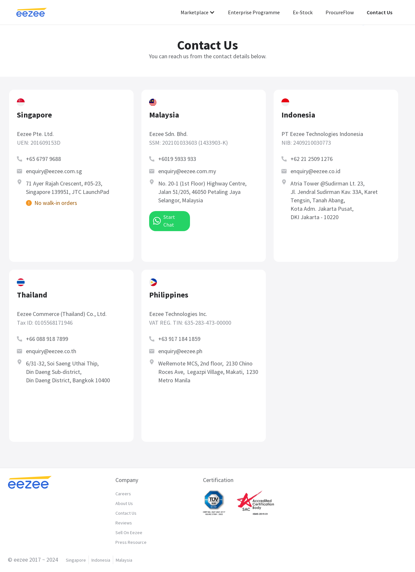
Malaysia (124, 560)
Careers (123, 494)
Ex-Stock (303, 12)
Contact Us (379, 12)
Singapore (76, 560)
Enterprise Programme (254, 12)
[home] (38, 12)
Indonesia (100, 560)
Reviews (123, 523)
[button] (197, 12)
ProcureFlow (340, 12)
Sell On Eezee (128, 532)
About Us (124, 503)
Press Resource (131, 542)
